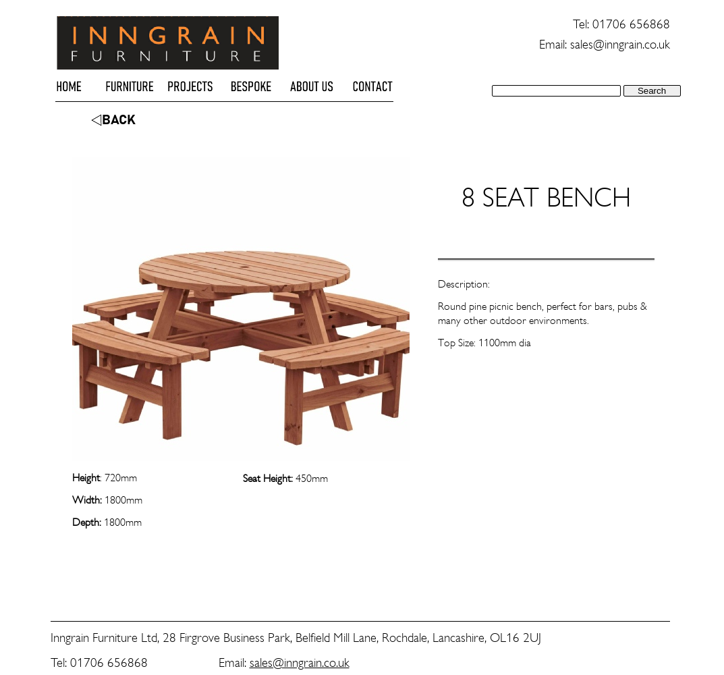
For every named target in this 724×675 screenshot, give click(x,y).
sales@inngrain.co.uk (300, 662)
